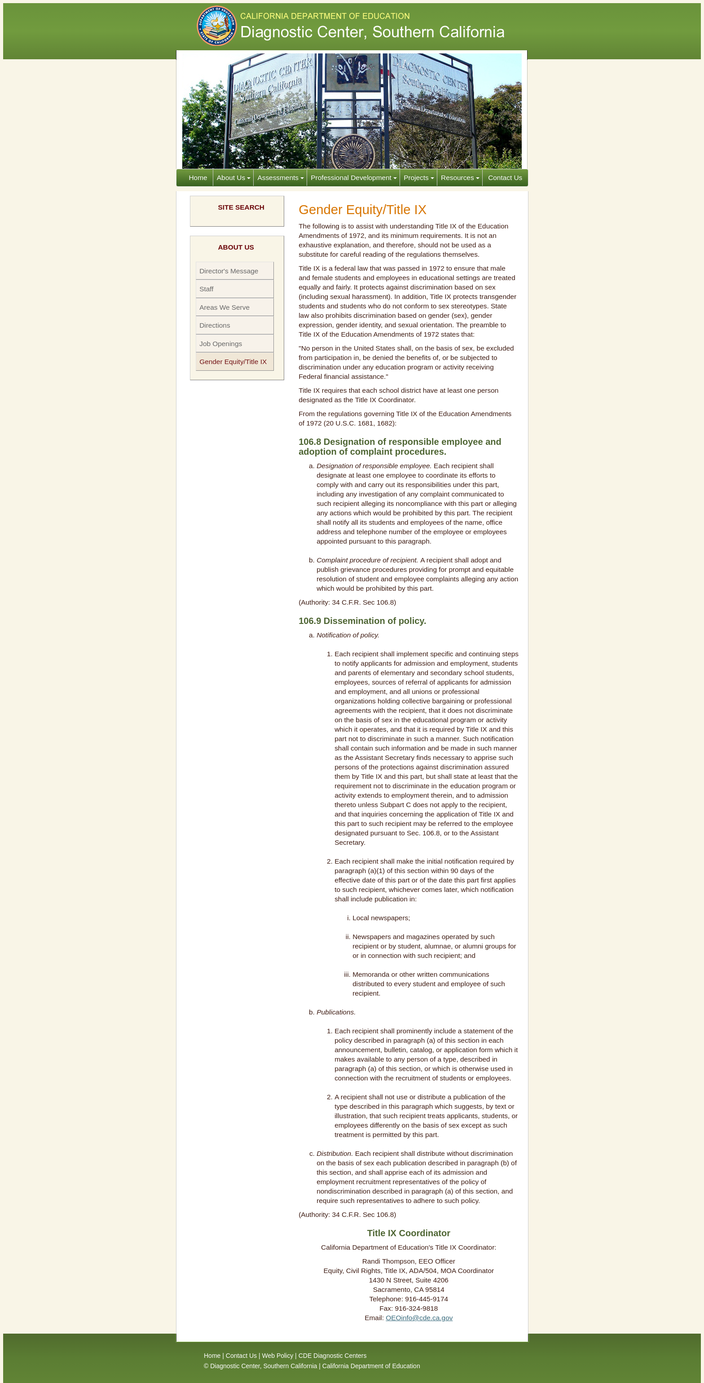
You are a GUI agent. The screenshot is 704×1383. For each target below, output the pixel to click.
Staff (206, 289)
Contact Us (504, 177)
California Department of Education (371, 1366)
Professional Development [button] (354, 177)
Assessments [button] (280, 177)
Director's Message (228, 271)
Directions (214, 325)
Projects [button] (419, 177)
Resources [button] (460, 177)
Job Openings (220, 343)
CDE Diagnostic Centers (333, 1355)
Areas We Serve (224, 307)
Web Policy (277, 1355)
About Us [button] (234, 177)
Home (199, 177)
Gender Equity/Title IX (233, 361)
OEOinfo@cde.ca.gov (419, 1318)
